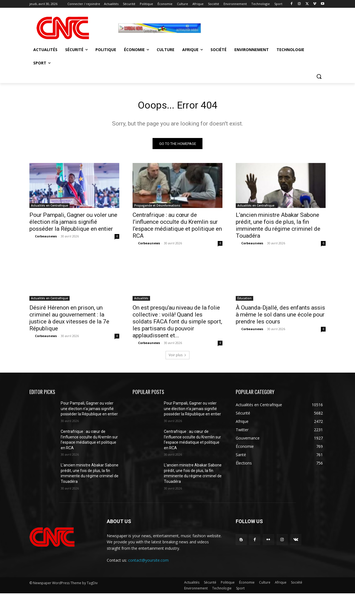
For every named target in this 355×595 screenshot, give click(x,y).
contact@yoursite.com (148, 561)
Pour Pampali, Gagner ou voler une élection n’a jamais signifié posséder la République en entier (73, 223)
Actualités (141, 300)
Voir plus (177, 356)
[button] (319, 76)
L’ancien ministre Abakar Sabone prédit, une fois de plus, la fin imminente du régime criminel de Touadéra (278, 227)
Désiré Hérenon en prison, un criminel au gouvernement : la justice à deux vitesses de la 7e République (69, 319)
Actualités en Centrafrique (49, 207)
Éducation (244, 300)
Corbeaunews (46, 238)
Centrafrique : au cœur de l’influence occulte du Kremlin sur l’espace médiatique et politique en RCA (177, 227)
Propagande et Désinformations (157, 207)
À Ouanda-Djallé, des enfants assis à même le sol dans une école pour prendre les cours (280, 316)
